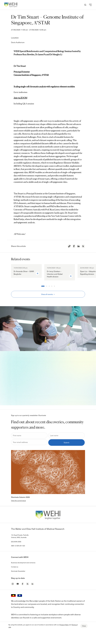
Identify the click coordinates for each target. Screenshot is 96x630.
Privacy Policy (64, 625)
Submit (66, 442)
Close (84, 626)
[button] (90, 5)
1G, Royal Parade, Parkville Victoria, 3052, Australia (20, 536)
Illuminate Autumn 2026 (20, 497)
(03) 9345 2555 (16, 542)
